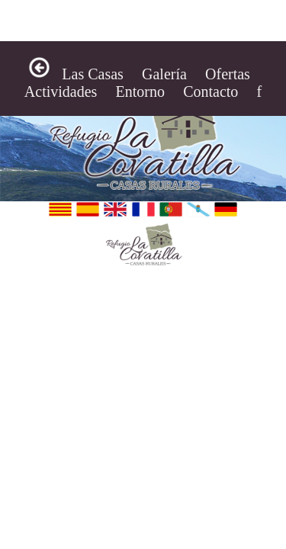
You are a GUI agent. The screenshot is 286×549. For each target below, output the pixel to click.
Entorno (140, 91)
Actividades (61, 91)
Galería (164, 74)
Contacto (210, 91)
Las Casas (93, 74)
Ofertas (227, 74)
